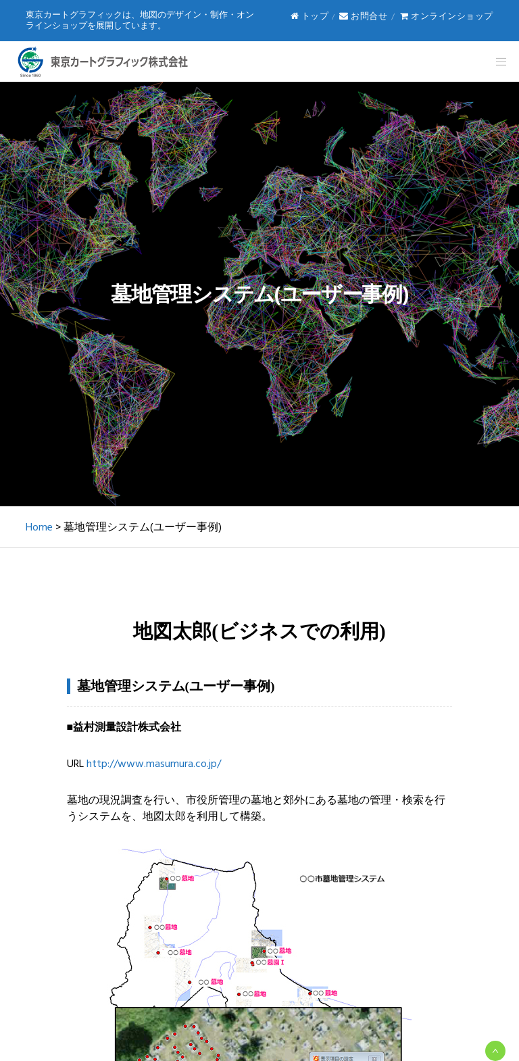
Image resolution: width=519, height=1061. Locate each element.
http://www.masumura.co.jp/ (153, 763)
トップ (310, 16)
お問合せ (363, 16)
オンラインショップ (446, 16)
